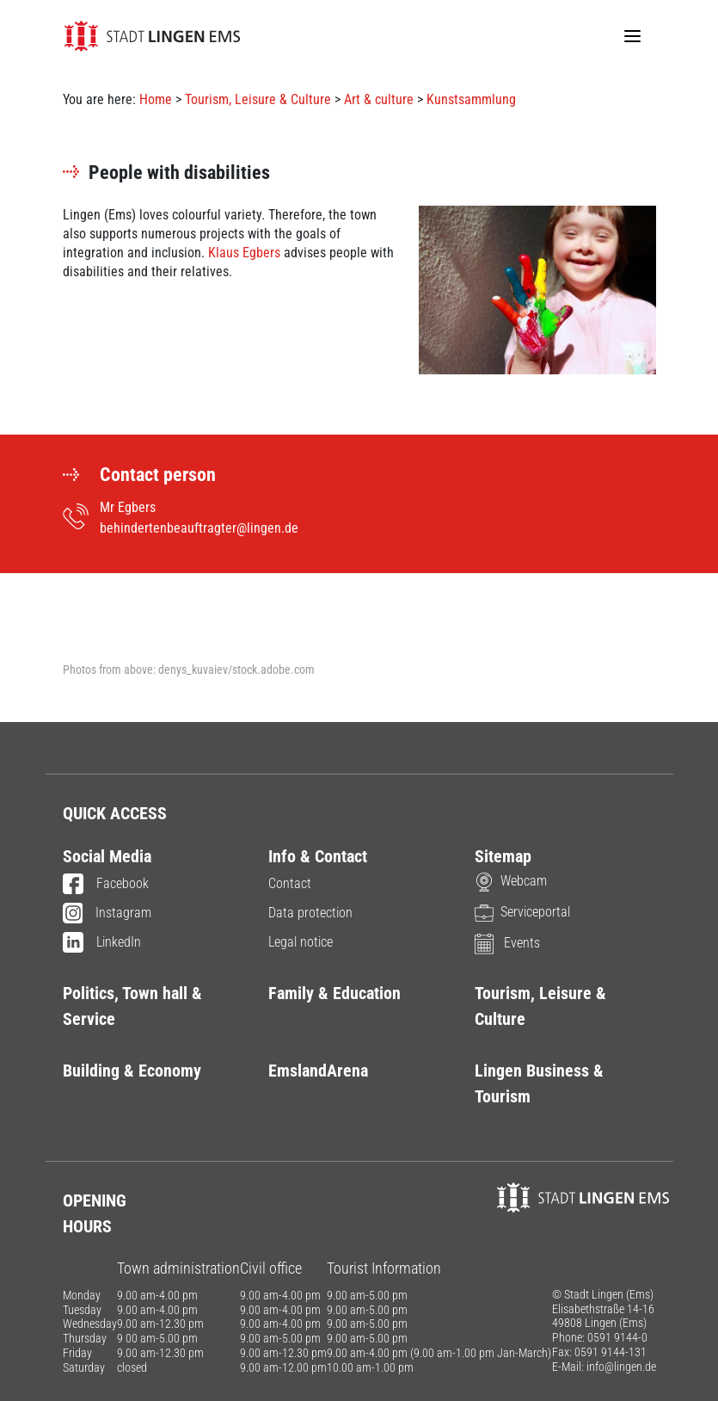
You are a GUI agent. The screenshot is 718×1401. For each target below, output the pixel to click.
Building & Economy (132, 1070)
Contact (289, 883)
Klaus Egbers (244, 252)
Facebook (106, 884)
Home (155, 99)
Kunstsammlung (471, 99)
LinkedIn (102, 943)
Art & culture (379, 99)
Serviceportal (522, 912)
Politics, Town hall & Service (132, 1006)
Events (507, 943)
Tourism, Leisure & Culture (258, 99)
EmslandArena (318, 1070)
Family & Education (334, 993)
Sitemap (503, 856)
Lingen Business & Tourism (539, 1083)
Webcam (511, 881)
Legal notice (300, 942)
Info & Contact (317, 856)
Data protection (310, 912)
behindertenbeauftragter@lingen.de (199, 528)
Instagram (107, 914)
